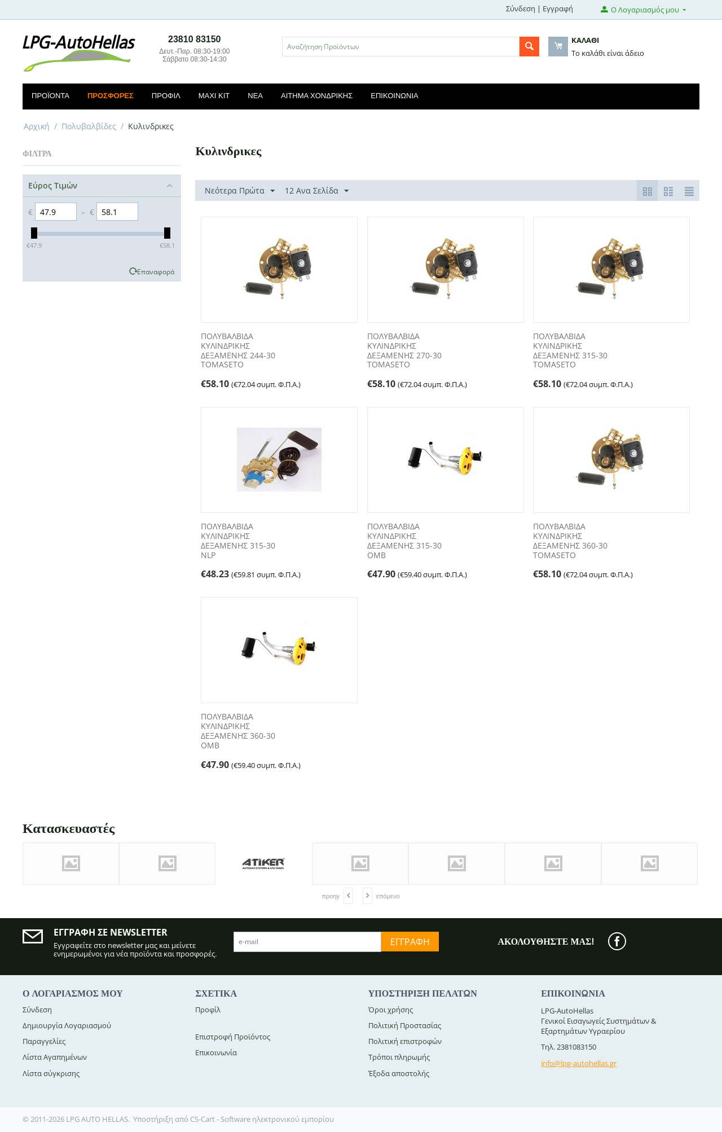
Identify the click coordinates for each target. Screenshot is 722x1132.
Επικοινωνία (394, 95)
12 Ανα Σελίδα (317, 191)
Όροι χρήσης (390, 1009)
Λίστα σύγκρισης (51, 1073)
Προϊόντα (50, 95)
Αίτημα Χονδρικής (317, 95)
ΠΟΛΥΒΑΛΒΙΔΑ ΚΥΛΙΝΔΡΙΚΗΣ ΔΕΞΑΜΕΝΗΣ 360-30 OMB (238, 731)
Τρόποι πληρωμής (399, 1057)
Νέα (255, 95)
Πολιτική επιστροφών (405, 1041)
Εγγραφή (558, 8)
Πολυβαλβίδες (88, 126)
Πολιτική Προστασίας (404, 1025)
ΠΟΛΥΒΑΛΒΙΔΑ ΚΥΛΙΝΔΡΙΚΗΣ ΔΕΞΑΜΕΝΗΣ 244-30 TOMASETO (238, 351)
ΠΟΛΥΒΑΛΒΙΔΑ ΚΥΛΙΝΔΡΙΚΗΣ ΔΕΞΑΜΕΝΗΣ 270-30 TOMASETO (404, 351)
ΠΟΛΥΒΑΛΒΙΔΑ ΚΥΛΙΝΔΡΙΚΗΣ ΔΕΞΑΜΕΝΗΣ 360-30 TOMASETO (570, 541)
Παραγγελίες (44, 1041)
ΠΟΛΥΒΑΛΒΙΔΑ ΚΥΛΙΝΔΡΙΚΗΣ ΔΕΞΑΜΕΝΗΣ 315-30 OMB (404, 541)
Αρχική (37, 126)
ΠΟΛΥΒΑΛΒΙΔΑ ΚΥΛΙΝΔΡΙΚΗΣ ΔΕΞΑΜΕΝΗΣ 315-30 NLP (238, 541)
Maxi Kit (214, 95)
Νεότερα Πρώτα (240, 191)
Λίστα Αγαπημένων (55, 1057)
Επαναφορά (155, 271)
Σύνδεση (520, 8)
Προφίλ (166, 95)
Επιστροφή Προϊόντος (232, 1037)
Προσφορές (110, 95)
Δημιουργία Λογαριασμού (67, 1025)
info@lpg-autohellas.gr (579, 1063)
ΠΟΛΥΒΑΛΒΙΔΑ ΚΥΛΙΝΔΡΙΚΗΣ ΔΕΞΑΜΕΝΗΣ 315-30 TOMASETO (570, 351)
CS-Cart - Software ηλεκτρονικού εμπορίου (262, 1119)
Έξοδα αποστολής (398, 1073)
